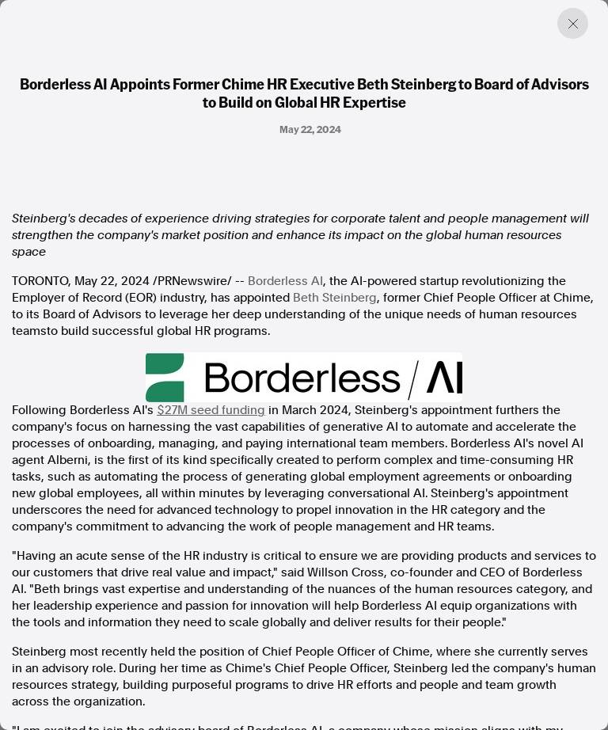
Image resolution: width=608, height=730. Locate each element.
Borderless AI (285, 281)
